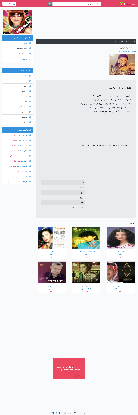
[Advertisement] (86, 24)
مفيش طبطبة (24, 156)
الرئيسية (132, 42)
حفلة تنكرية (25, 177)
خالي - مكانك (25, 151)
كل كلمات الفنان (25, 59)
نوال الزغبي (17, 135)
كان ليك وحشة (24, 145)
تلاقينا (27, 102)
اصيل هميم (15, 151)
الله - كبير (26, 135)
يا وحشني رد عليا (23, 166)
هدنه (28, 96)
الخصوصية (50, 413)
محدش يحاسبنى (24, 48)
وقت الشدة (25, 140)
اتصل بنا (56, 413)
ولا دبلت (26, 91)
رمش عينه (25, 161)
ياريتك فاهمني (25, 107)
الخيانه (27, 122)
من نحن (62, 413)
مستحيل (26, 112)
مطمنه (27, 76)
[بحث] (50, 4)
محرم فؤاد (17, 161)
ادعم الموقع (69, 413)
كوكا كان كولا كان (23, 182)
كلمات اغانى (123, 42)
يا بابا (27, 171)
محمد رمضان (14, 156)
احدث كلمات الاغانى (24, 130)
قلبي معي (26, 117)
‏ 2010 (119, 51)
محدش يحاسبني (128, 51)
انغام (117, 48)
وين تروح (26, 81)
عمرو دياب (20, 171)
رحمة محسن (15, 177)
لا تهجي (27, 86)
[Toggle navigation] (133, 4)
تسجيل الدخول (9, 4)
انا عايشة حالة (25, 53)
